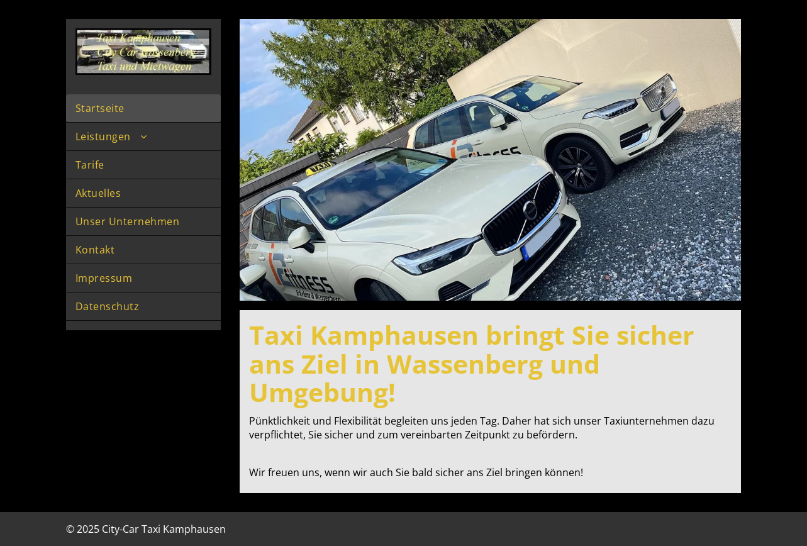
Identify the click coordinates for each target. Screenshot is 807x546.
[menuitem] (143, 108)
